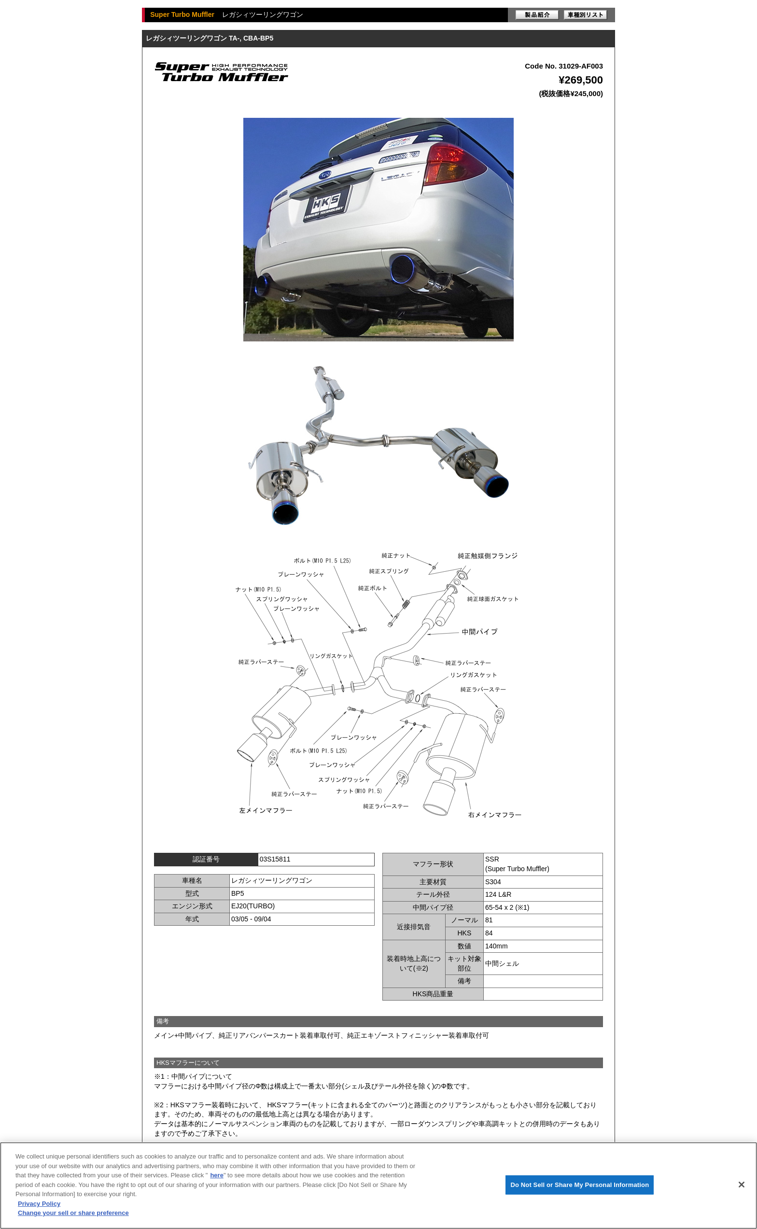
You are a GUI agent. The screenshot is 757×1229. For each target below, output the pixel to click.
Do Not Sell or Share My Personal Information (579, 1184)
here (216, 1175)
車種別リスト (585, 15)
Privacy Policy (39, 1203)
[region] (378, 1185)
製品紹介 (537, 15)
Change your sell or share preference (73, 1212)
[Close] (741, 1184)
